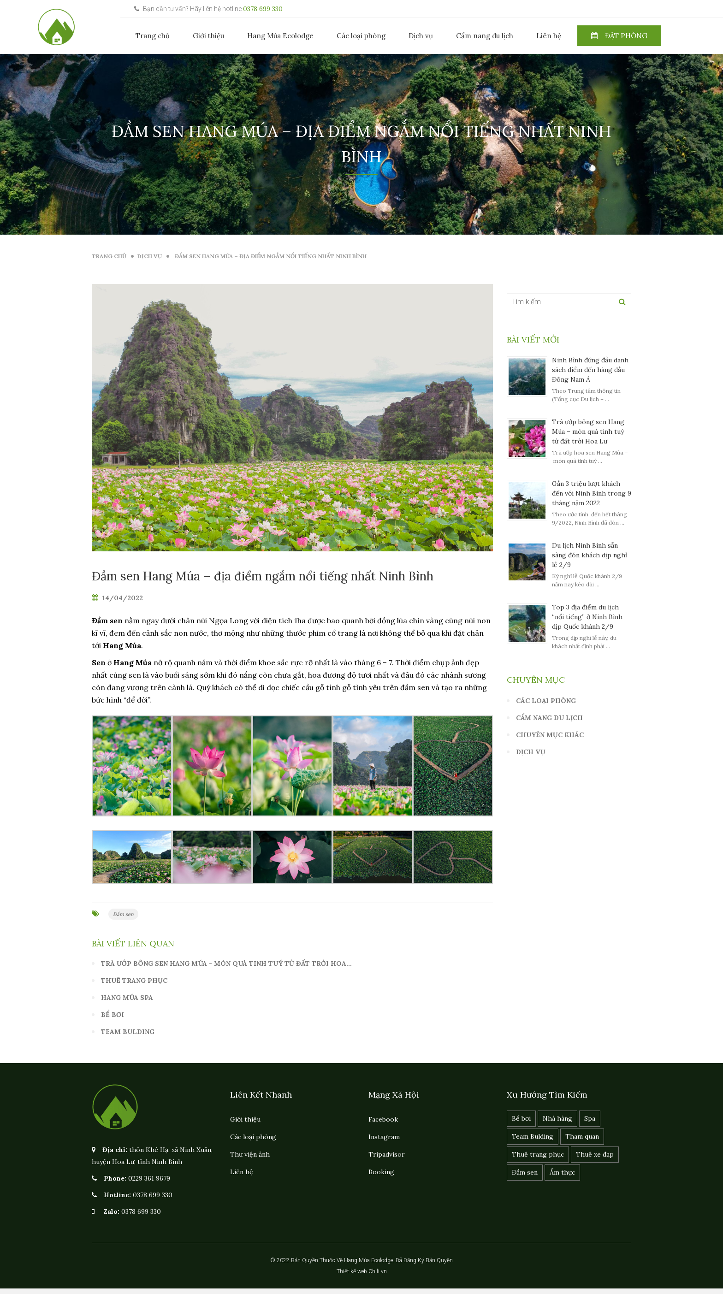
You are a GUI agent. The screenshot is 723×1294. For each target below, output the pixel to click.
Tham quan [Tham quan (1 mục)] (582, 1136)
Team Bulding (127, 1032)
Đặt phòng (619, 35)
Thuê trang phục (134, 980)
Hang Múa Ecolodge (280, 35)
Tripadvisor (386, 1154)
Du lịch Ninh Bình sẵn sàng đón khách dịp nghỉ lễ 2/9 (589, 555)
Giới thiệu (208, 35)
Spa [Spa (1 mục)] (589, 1118)
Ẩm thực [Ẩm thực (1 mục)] (562, 1172)
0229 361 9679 (149, 1178)
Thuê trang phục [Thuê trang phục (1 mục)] (538, 1154)
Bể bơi (112, 1014)
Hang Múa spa (127, 997)
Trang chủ (153, 35)
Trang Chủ (109, 256)
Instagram (384, 1137)
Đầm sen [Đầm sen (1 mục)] (525, 1172)
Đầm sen (123, 914)
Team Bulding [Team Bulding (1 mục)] (532, 1136)
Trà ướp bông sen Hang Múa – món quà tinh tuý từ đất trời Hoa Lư (588, 431)
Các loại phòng (361, 35)
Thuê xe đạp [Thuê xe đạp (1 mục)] (595, 1154)
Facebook (383, 1119)
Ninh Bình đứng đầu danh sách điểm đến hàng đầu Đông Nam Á (590, 370)
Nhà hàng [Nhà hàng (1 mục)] (557, 1118)
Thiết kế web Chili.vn (362, 1271)
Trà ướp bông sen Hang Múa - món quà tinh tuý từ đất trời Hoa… (226, 963)
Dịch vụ (421, 35)
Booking (381, 1172)
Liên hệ (548, 35)
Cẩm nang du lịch (484, 35)
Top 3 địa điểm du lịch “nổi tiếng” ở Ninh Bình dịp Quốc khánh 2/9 (587, 617)
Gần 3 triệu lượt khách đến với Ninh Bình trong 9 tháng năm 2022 (591, 493)
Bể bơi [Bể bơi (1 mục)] (521, 1118)
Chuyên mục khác (550, 735)
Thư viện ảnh (250, 1154)
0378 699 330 (263, 9)
